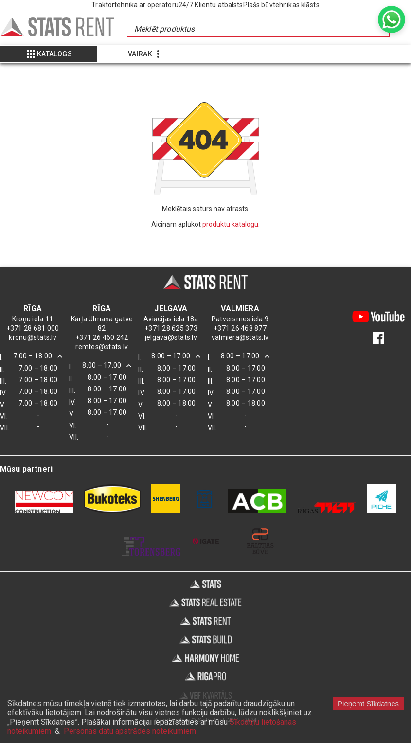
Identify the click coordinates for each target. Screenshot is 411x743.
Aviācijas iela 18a (170, 319)
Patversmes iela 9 (240, 319)
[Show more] (48, 54)
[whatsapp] (391, 19)
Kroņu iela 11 (32, 319)
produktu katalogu (230, 224)
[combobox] (258, 28)
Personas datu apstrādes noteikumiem (130, 731)
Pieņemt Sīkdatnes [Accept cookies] (368, 703)
